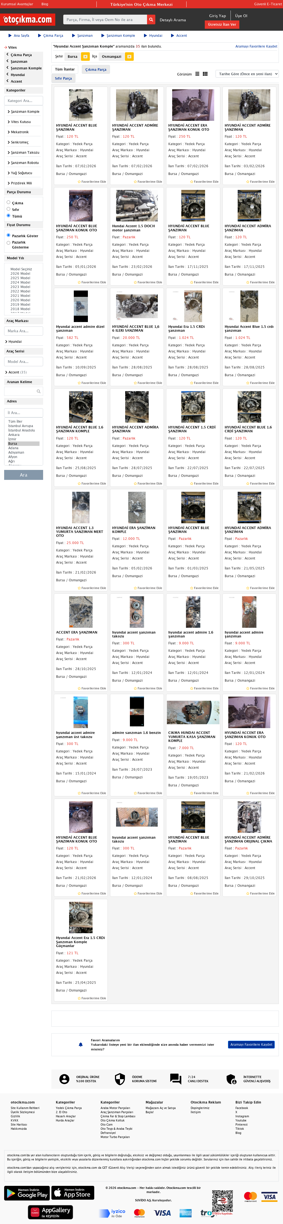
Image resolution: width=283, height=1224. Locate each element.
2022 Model (23, 291)
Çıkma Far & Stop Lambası (118, 1116)
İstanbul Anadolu (24, 430)
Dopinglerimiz (200, 1108)
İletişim (196, 1112)
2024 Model (23, 282)
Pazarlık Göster (25, 236)
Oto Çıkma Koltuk (113, 1120)
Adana (24, 448)
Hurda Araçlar (65, 1120)
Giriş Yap (217, 15)
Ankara (24, 435)
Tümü (17, 216)
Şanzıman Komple (118, 35)
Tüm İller (24, 421)
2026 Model (23, 273)
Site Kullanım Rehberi (25, 1108)
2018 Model (23, 309)
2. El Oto (61, 1112)
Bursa (24, 443)
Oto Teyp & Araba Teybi (116, 1128)
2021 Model (23, 296)
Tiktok (239, 1128)
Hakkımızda (19, 1128)
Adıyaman (24, 452)
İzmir (24, 439)
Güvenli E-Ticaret (268, 4)
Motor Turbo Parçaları (115, 1137)
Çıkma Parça (50, 35)
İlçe (94, 56)
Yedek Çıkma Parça (69, 1108)
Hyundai (153, 35)
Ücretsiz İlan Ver (222, 24)
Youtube (241, 1120)
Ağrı (24, 461)
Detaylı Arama (173, 19)
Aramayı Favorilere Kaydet (255, 46)
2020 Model (23, 300)
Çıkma (17, 203)
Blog (44, 4)
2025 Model (23, 278)
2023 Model (23, 287)
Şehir (59, 56)
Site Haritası (19, 1124)
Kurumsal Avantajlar (17, 4)
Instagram (242, 1116)
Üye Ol (241, 15)
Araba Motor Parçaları (115, 1108)
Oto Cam (106, 1124)
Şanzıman (82, 35)
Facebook (241, 1108)
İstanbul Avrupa (24, 426)
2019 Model (23, 304)
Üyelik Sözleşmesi (23, 1112)
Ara (23, 474)
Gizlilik (15, 1116)
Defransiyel (108, 1132)
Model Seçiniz (23, 269)
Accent (179, 35)
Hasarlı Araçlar (66, 1116)
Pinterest (241, 1124)
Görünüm (184, 74)
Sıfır (15, 210)
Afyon (24, 457)
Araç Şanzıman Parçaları (117, 1112)
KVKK (15, 1120)
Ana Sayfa (19, 35)
